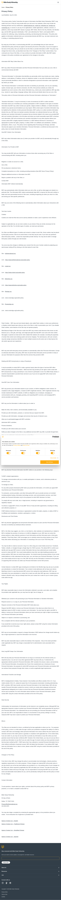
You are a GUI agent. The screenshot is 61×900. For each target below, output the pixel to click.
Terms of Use (26, 445)
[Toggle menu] (58, 2)
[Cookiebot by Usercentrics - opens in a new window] (53, 437)
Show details (53, 457)
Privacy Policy (17, 445)
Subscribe (5, 862)
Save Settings (49, 462)
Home (3, 7)
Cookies (3, 896)
